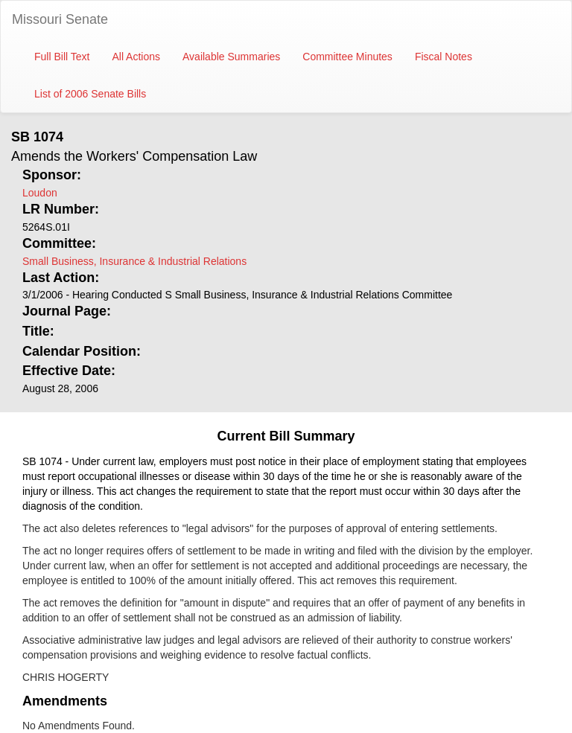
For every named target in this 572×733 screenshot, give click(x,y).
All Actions (136, 57)
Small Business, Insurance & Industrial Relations (134, 261)
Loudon (39, 193)
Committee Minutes (347, 57)
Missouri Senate (60, 19)
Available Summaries (231, 57)
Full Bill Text (61, 57)
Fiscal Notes (443, 57)
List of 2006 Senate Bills (90, 94)
